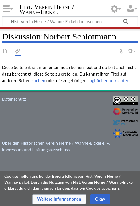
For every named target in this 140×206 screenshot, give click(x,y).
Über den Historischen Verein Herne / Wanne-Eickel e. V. (56, 143)
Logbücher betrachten (108, 80)
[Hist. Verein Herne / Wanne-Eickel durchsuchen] (70, 21)
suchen (38, 80)
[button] (59, 199)
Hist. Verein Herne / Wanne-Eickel (46, 9)
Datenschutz (14, 99)
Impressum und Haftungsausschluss (36, 149)
